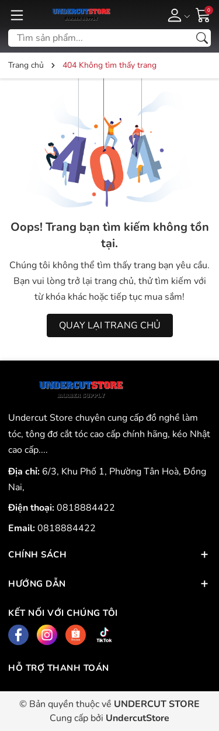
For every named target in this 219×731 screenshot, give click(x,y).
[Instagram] (47, 635)
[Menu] (17, 14)
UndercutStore (137, 718)
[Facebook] (18, 635)
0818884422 (86, 507)
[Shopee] (75, 635)
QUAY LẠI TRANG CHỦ (110, 325)
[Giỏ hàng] (203, 14)
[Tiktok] (104, 635)
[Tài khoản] (177, 14)
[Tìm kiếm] (202, 38)
